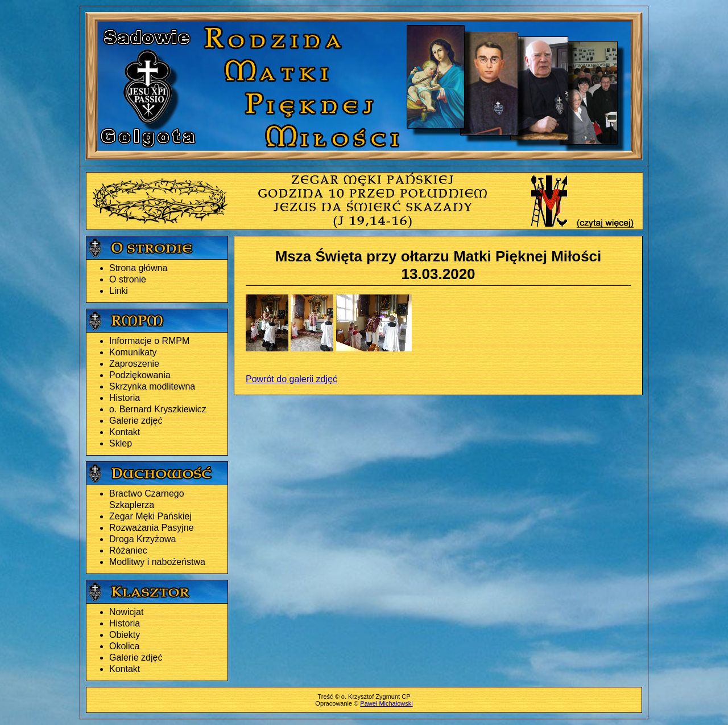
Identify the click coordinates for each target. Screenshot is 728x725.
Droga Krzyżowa (142, 539)
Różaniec (128, 550)
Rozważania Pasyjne (151, 528)
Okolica (124, 646)
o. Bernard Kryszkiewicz (157, 409)
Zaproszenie (134, 363)
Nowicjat (126, 612)
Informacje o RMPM (149, 341)
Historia (124, 398)
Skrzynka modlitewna (152, 386)
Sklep (120, 443)
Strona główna (138, 268)
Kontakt (124, 432)
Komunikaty (133, 352)
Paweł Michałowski (386, 703)
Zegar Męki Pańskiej (150, 516)
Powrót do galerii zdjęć (291, 379)
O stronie (127, 279)
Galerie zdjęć (135, 420)
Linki (118, 291)
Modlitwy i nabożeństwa (157, 562)
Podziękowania (140, 375)
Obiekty (124, 635)
